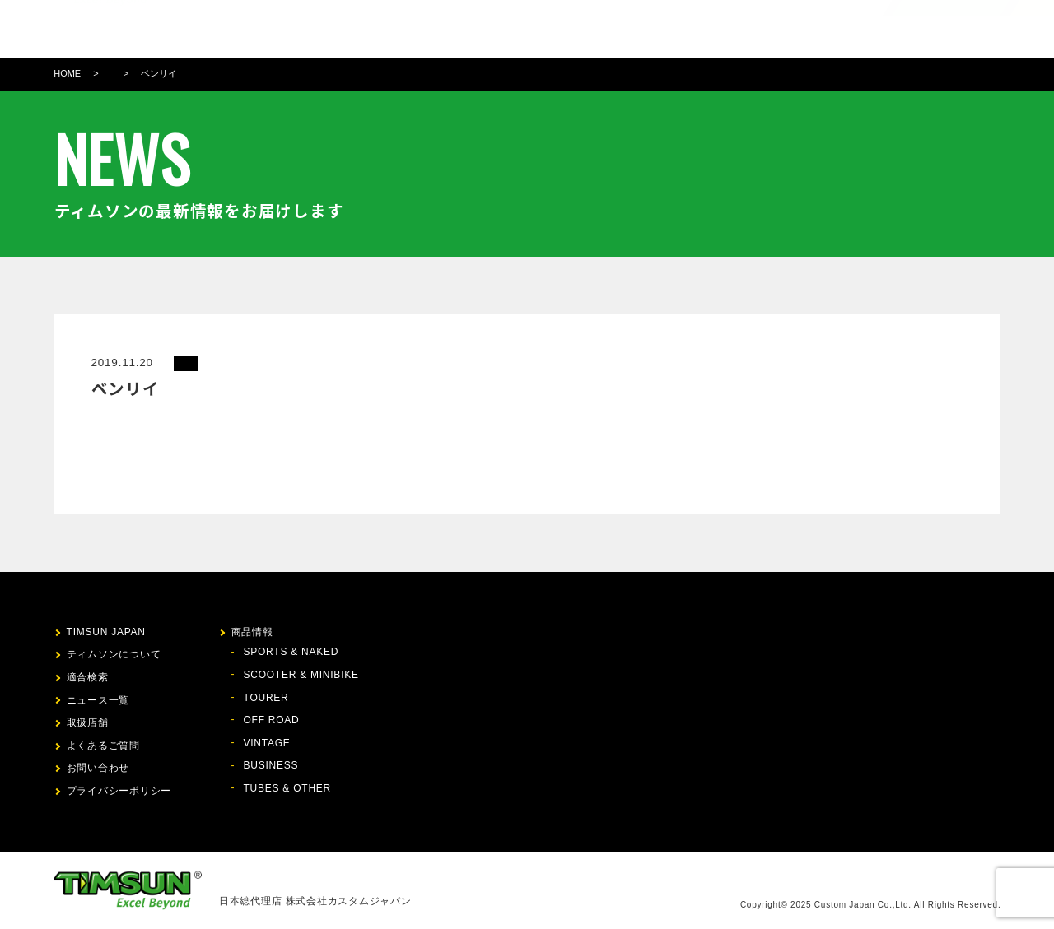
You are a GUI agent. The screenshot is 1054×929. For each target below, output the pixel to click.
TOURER (266, 698)
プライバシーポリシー (119, 791)
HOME (67, 73)
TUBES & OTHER (287, 788)
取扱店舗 (671, 29)
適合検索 (553, 29)
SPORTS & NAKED (291, 651)
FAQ (718, 29)
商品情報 (494, 29)
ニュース (612, 29)
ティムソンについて (406, 29)
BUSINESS (271, 765)
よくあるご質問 (103, 745)
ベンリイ (159, 73)
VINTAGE (267, 743)
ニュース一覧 (98, 700)
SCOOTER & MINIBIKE (301, 674)
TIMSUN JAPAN (106, 632)
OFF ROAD (272, 720)
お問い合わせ (777, 29)
